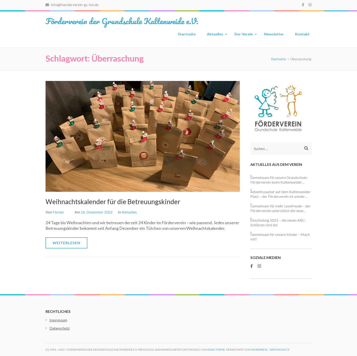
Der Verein (243, 34)
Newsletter (274, 34)
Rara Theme (216, 349)
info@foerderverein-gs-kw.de (72, 4)
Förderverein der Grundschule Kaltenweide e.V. (122, 21)
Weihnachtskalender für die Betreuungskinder (113, 202)
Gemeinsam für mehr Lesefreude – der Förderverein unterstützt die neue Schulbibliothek (280, 208)
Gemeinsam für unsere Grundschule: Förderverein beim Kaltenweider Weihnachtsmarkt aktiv (279, 180)
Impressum (58, 320)
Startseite (187, 34)
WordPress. (259, 349)
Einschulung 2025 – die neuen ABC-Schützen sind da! (278, 222)
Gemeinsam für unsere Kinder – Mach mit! (280, 236)
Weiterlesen (66, 243)
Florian (58, 212)
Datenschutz (59, 328)
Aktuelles (215, 34)
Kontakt (302, 34)
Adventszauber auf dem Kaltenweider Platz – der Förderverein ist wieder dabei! (280, 194)
